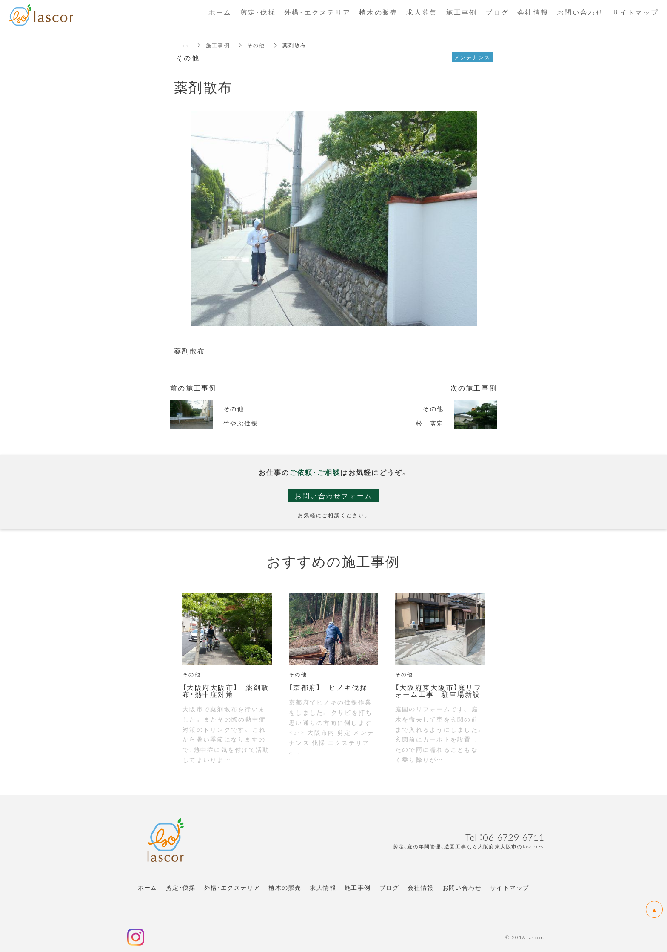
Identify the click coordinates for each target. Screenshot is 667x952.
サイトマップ (509, 887)
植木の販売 (284, 887)
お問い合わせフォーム (334, 495)
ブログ (389, 887)
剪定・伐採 (181, 887)
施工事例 (218, 45)
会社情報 (421, 887)
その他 (256, 45)
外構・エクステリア (232, 887)
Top (183, 45)
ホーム (147, 887)
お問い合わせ (462, 887)
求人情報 (323, 887)
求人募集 (421, 12)
